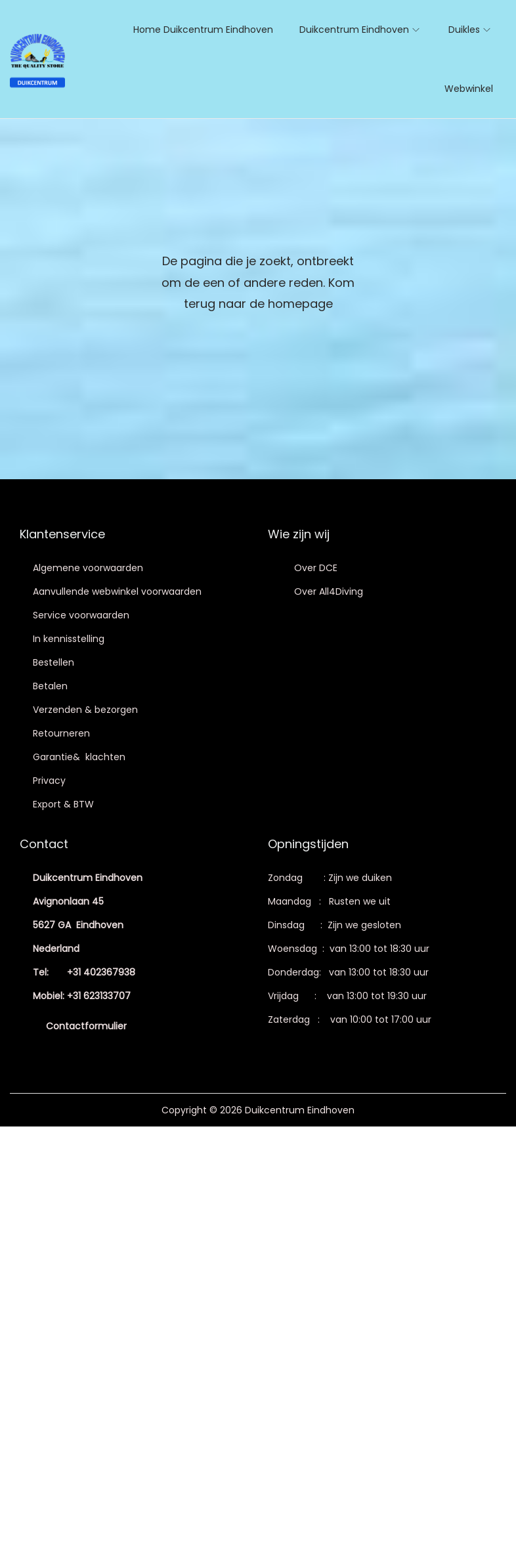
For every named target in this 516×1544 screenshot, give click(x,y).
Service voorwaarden (81, 615)
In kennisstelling (68, 638)
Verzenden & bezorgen (85, 709)
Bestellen (53, 662)
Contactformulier (86, 1026)
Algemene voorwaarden (88, 567)
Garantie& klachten (79, 756)
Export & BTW (63, 804)
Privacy (49, 780)
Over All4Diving (328, 591)
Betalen (50, 686)
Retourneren (61, 733)
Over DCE (315, 567)
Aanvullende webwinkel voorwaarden (117, 591)
